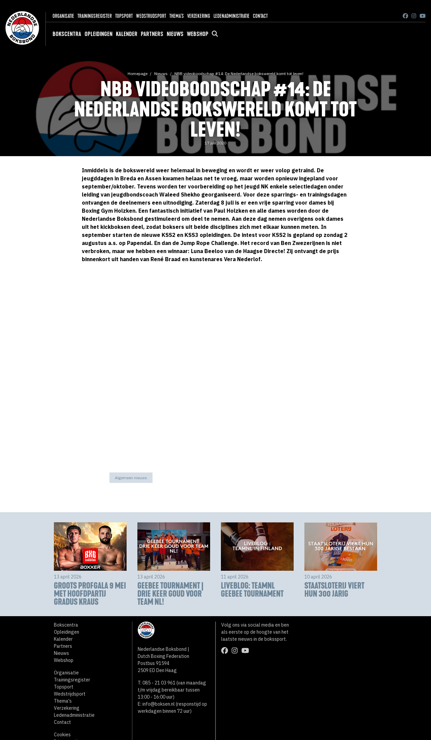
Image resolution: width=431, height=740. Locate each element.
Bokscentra (67, 34)
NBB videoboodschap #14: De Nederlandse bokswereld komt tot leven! (238, 73)
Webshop (197, 34)
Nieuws (175, 34)
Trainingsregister (94, 16)
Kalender (126, 34)
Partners (152, 34)
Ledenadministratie (231, 16)
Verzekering (198, 16)
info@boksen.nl (158, 704)
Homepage (137, 73)
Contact (260, 16)
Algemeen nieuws (131, 477)
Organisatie (63, 16)
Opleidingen (98, 34)
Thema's (176, 16)
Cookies (62, 735)
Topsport (124, 16)
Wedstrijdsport (151, 16)
